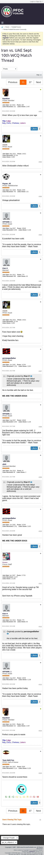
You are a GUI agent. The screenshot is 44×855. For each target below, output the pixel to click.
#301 (40, 111)
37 (30, 82)
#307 (40, 371)
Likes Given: (21, 106)
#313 (40, 684)
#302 (40, 162)
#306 (40, 328)
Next (38, 82)
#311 (40, 583)
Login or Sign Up (36, 1)
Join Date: (5, 105)
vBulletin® (32, 851)
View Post (31, 376)
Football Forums (16, 27)
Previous (12, 82)
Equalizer (6, 98)
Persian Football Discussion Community (15, 29)
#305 (40, 281)
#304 (40, 235)
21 (23, 82)
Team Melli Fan (8, 760)
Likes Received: (7, 106)
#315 (40, 773)
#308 (40, 427)
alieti (4, 464)
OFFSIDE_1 (6, 222)
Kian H (5, 268)
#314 (40, 731)
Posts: (19, 105)
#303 (40, 196)
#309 (40, 477)
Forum (7, 27)
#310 (40, 531)
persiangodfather (9, 358)
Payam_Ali (6, 183)
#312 (40, 626)
